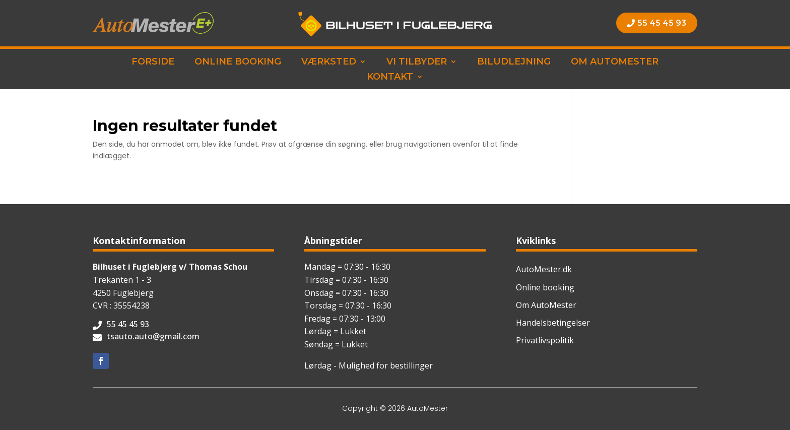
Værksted (328, 62)
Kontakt (390, 77)
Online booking (237, 62)
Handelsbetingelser (553, 322)
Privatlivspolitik (545, 340)
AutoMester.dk (544, 269)
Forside (152, 62)
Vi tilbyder (416, 62)
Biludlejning (514, 62)
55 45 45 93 (661, 23)
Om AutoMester (615, 62)
